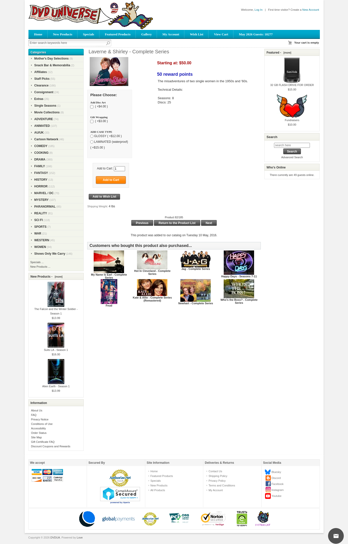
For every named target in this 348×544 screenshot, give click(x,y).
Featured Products (118, 34)
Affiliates (40, 72)
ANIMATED (42, 126)
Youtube (276, 495)
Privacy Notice (39, 419)
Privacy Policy (217, 480)
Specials (88, 34)
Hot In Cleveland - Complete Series (152, 272)
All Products (157, 490)
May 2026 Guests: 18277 (256, 34)
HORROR (41, 186)
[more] (58, 276)
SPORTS (40, 227)
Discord (276, 477)
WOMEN (40, 247)
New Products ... (40, 266)
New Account (310, 9)
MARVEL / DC (44, 193)
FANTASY (41, 173)
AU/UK (39, 132)
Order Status (38, 432)
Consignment (44, 92)
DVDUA (55, 537)
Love (80, 537)
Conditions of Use (42, 423)
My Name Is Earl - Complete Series (109, 276)
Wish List (196, 34)
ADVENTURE (43, 119)
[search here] (292, 145)
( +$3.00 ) (101, 121)
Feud (109, 305)
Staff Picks (42, 78)
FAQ (33, 414)
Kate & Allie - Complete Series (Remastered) (152, 299)
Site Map (36, 437)
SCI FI (38, 220)
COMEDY (41, 146)
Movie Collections (47, 112)
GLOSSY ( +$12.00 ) (108, 136)
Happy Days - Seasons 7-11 (239, 276)
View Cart (221, 34)
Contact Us (215, 471)
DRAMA (40, 159)
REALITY (40, 213)
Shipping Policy (218, 475)
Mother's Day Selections (51, 58)
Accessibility (38, 428)
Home (38, 34)
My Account (170, 34)
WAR (37, 233)
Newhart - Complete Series (195, 303)
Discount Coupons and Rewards (50, 446)
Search (272, 137)
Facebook (277, 483)
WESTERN (41, 240)
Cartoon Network (46, 139)
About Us (36, 410)
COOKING (41, 153)
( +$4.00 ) (101, 106)
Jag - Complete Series (195, 268)
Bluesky (276, 471)
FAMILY (39, 166)
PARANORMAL (45, 206)
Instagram (278, 489)
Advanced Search (292, 157)
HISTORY (41, 179)
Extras (39, 99)
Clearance (41, 85)
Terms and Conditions (222, 485)
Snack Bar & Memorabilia (52, 65)
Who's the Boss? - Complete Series (239, 301)
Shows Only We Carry (49, 253)
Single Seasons (45, 105)
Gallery (146, 34)
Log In (259, 9)
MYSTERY (41, 200)
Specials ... (37, 262)
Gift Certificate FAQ (43, 441)
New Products (62, 34)
